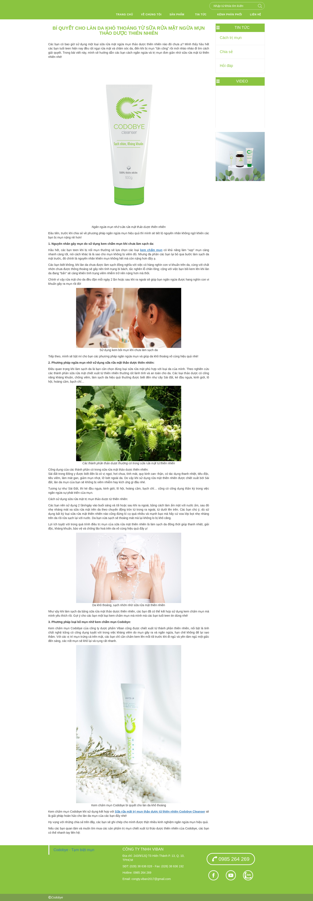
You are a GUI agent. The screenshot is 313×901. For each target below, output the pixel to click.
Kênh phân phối (229, 14)
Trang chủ (124, 14)
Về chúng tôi (151, 14)
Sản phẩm (176, 14)
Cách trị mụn (231, 38)
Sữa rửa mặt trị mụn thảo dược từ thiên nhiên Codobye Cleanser (160, 811)
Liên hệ (255, 14)
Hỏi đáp (226, 66)
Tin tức (201, 14)
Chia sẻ (226, 52)
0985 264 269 (230, 859)
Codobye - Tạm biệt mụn (74, 850)
